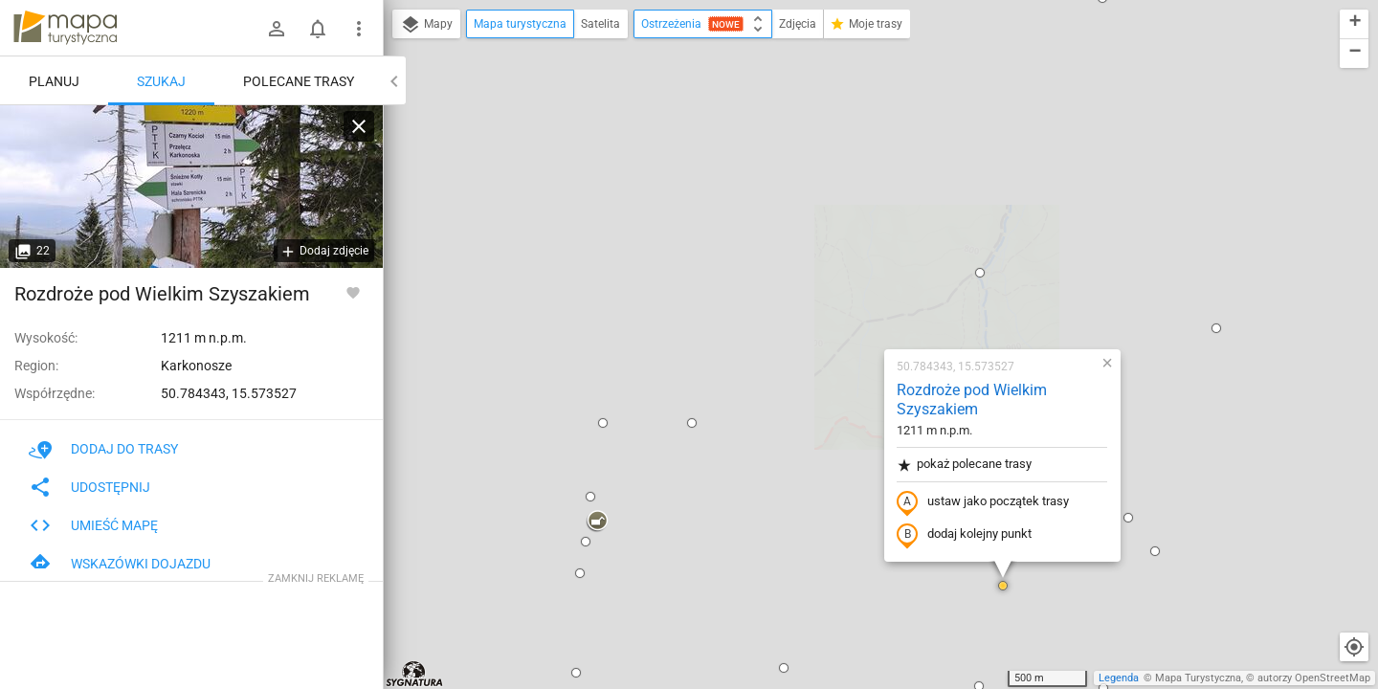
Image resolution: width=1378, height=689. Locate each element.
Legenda (1119, 678)
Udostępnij (89, 487)
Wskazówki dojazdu (120, 563)
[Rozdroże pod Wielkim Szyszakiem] (191, 186)
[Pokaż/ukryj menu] (359, 28)
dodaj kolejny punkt (841, 294)
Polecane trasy (298, 81)
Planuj (54, 81)
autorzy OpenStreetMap (1313, 678)
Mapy (426, 24)
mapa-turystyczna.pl (65, 28)
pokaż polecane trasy (841, 223)
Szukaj (161, 81)
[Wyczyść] (359, 126)
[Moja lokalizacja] (1354, 647)
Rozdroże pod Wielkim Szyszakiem (849, 159)
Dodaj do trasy (103, 448)
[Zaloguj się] (276, 28)
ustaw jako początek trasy (860, 261)
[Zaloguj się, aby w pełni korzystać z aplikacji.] (353, 292)
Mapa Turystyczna (1198, 678)
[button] (569, 182)
